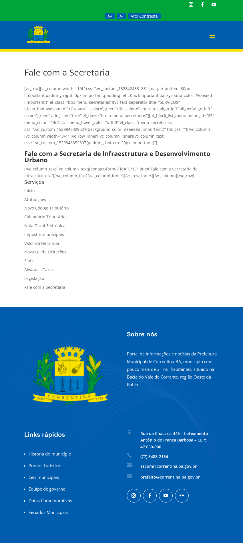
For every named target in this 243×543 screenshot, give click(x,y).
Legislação (34, 278)
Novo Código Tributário (46, 208)
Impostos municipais (44, 234)
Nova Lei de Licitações (45, 252)
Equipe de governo (47, 489)
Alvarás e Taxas (39, 269)
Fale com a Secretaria (44, 287)
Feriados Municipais (48, 512)
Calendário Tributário (44, 216)
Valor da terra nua (41, 243)
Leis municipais (44, 477)
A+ (109, 16)
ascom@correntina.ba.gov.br (168, 466)
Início (29, 190)
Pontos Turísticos (45, 465)
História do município (50, 454)
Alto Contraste (144, 16)
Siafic (29, 260)
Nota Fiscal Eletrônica (44, 225)
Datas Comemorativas (50, 500)
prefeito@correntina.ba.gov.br (170, 477)
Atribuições (35, 199)
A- (121, 16)
